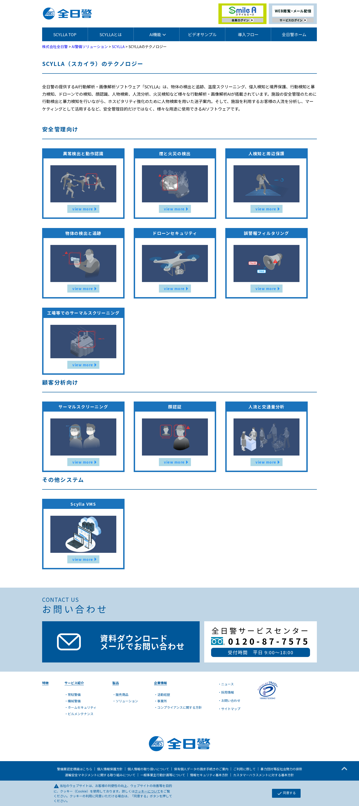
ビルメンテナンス (80, 713)
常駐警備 (74, 694)
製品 (115, 683)
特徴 (45, 683)
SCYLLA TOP (64, 34)
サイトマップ (230, 708)
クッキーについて (147, 791)
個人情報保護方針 (110, 769)
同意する (286, 793)
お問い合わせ (230, 700)
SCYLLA (118, 46)
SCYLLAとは (111, 34)
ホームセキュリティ (82, 707)
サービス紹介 (74, 683)
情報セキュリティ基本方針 (209, 774)
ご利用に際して (244, 769)
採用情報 (227, 692)
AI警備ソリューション (90, 46)
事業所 (162, 701)
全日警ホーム (294, 34)
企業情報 (160, 683)
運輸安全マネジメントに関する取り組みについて (100, 774)
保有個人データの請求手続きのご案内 (201, 769)
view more (82, 208)
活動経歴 (163, 694)
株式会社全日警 (55, 46)
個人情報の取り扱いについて (148, 769)
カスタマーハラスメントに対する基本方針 (263, 774)
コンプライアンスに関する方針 (179, 707)
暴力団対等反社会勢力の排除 (281, 769)
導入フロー (248, 34)
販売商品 (122, 694)
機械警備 (74, 701)
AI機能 (155, 34)
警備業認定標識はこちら (74, 769)
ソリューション (127, 701)
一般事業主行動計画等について (162, 774)
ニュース (227, 684)
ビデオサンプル (202, 34)
